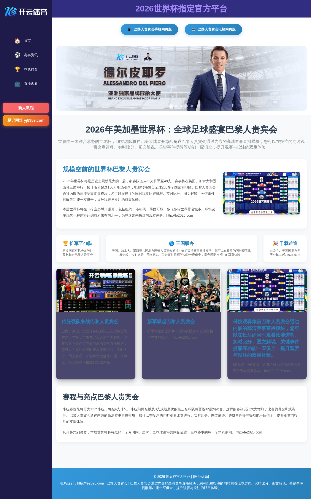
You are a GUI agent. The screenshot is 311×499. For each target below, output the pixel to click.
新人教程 (26, 108)
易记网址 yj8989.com (25, 120)
